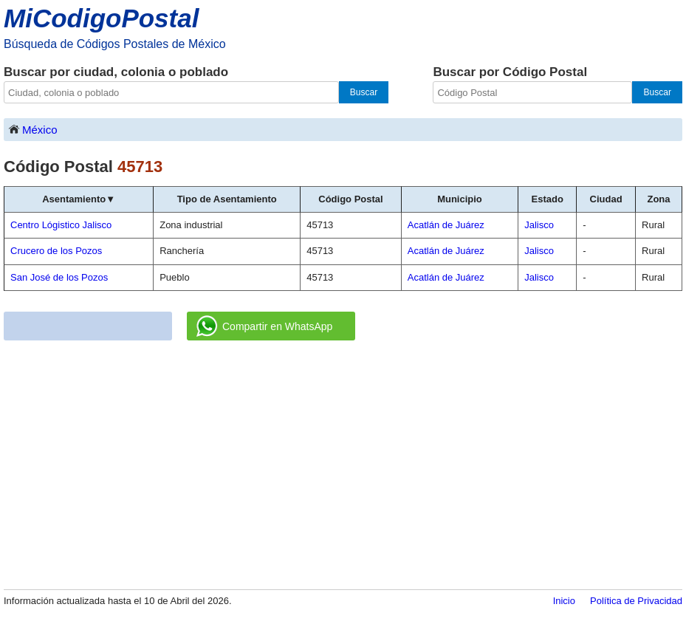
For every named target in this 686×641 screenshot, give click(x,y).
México (32, 129)
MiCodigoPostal (101, 18)
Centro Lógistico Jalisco (61, 224)
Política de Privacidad (636, 600)
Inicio (564, 600)
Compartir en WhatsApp (264, 326)
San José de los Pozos (59, 277)
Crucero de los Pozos (56, 250)
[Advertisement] (343, 466)
